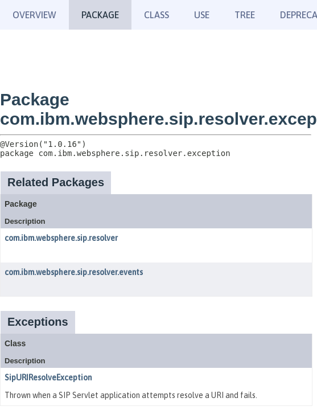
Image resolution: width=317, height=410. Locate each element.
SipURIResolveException (48, 377)
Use (201, 15)
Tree (244, 15)
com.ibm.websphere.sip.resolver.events (74, 272)
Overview (34, 15)
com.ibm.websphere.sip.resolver (61, 238)
